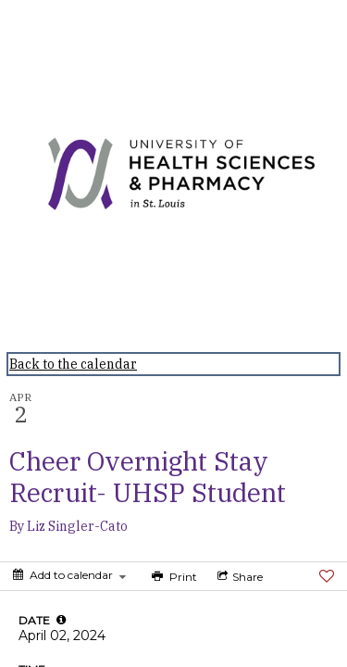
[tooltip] (61, 619)
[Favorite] (326, 576)
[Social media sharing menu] (238, 576)
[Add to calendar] (69, 574)
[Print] (172, 576)
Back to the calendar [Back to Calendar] (73, 364)
